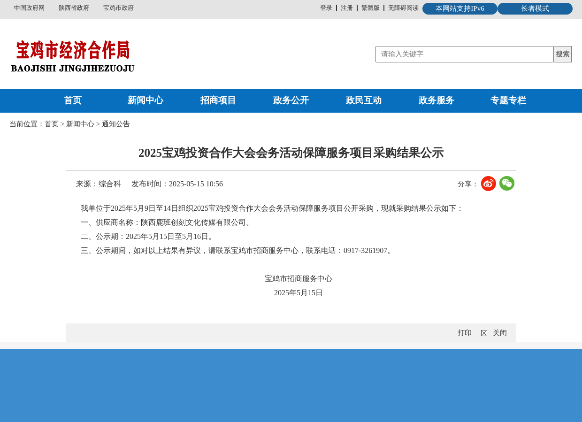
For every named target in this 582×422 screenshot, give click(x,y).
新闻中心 (145, 100)
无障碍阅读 (403, 7)
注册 (347, 7)
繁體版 (370, 7)
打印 (465, 333)
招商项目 (218, 100)
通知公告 (116, 124)
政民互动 (364, 100)
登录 (326, 7)
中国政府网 (29, 7)
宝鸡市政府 (118, 7)
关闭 (500, 333)
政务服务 (436, 100)
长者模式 (535, 8)
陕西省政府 (74, 7)
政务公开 (291, 100)
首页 (73, 100)
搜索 (563, 54)
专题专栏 (508, 100)
